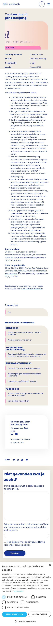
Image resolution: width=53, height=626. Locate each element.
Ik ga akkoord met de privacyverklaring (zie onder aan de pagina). (24, 543)
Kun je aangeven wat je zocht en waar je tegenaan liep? (24, 487)
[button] (26, 621)
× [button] (50, 565)
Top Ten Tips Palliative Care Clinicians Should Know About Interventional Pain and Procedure (26, 271)
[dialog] (26, 594)
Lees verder (19, 591)
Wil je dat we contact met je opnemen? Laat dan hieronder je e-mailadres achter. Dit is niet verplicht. (26, 527)
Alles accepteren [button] (14, 614)
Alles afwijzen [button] (40, 614)
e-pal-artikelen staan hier (31, 289)
